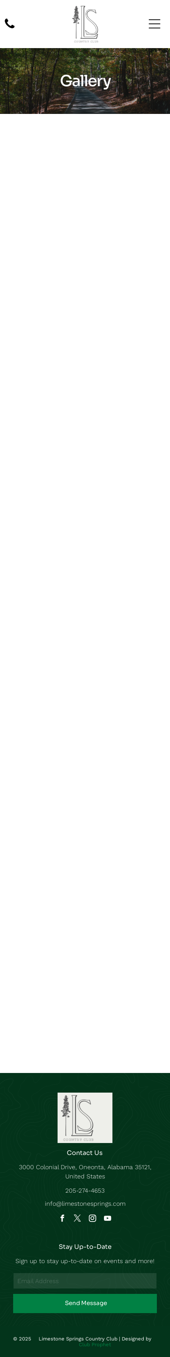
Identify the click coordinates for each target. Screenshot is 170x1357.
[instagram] (92, 1219)
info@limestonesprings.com (85, 1203)
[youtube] (107, 1219)
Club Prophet (95, 1344)
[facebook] (62, 1219)
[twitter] (77, 1219)
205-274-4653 (85, 1190)
